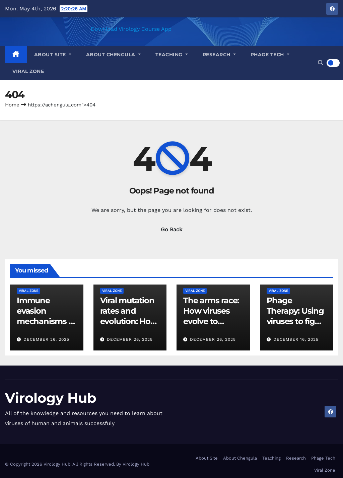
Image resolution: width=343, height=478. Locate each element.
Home (12, 105)
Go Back (171, 229)
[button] (320, 63)
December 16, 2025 (296, 339)
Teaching (171, 55)
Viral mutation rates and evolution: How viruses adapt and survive (128, 321)
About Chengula (113, 55)
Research (219, 55)
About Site (52, 55)
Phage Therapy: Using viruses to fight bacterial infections (295, 321)
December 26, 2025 (46, 339)
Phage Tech (270, 55)
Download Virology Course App (131, 29)
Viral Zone (28, 71)
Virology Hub (50, 398)
